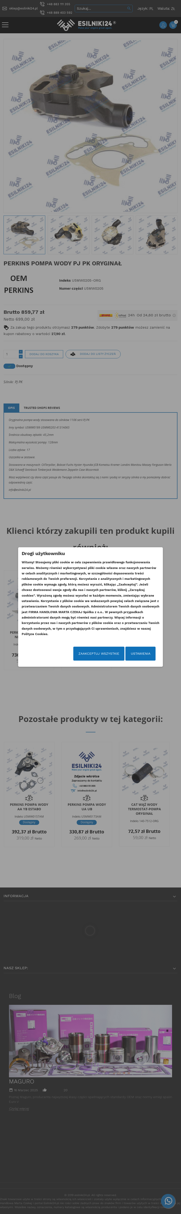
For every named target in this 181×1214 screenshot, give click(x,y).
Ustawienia (140, 653)
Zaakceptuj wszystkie (98, 653)
